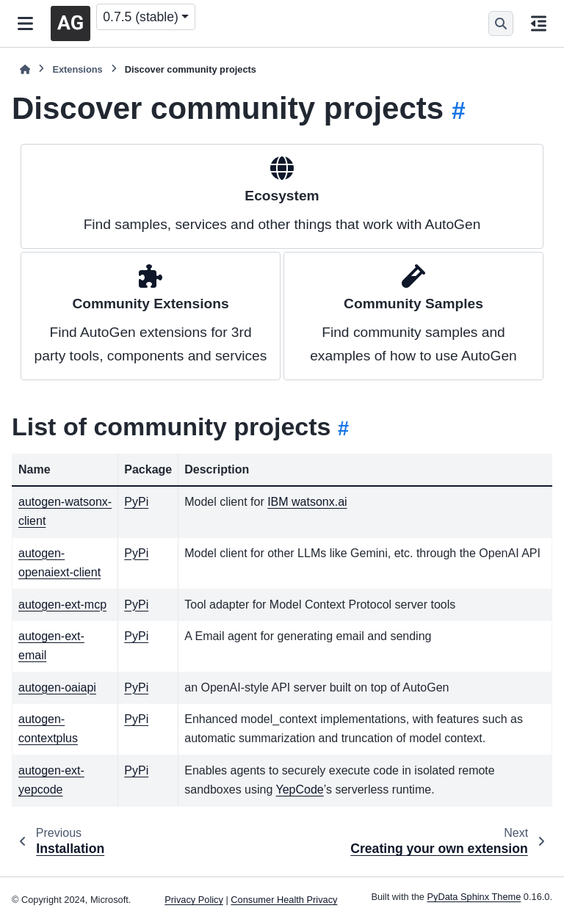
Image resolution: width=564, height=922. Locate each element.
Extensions (77, 69)
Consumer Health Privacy (284, 899)
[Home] (25, 69)
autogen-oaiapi (57, 687)
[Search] (500, 23)
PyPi (136, 502)
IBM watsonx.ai (307, 502)
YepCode (299, 789)
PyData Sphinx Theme (474, 896)
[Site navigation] (25, 23)
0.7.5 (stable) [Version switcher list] (140, 17)
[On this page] (538, 23)
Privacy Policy (193, 899)
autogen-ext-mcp (62, 604)
